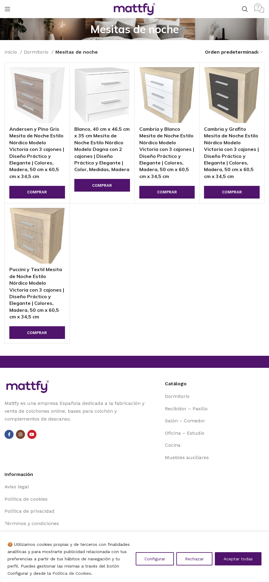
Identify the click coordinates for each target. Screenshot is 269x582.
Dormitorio (37, 52)
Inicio (11, 52)
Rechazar (194, 558)
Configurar (154, 558)
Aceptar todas (238, 558)
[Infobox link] (259, 9)
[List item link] (214, 396)
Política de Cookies (71, 573)
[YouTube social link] (31, 434)
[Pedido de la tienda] (234, 52)
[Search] (245, 9)
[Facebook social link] (9, 434)
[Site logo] (134, 8)
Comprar (37, 192)
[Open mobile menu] (8, 9)
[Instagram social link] (20, 434)
